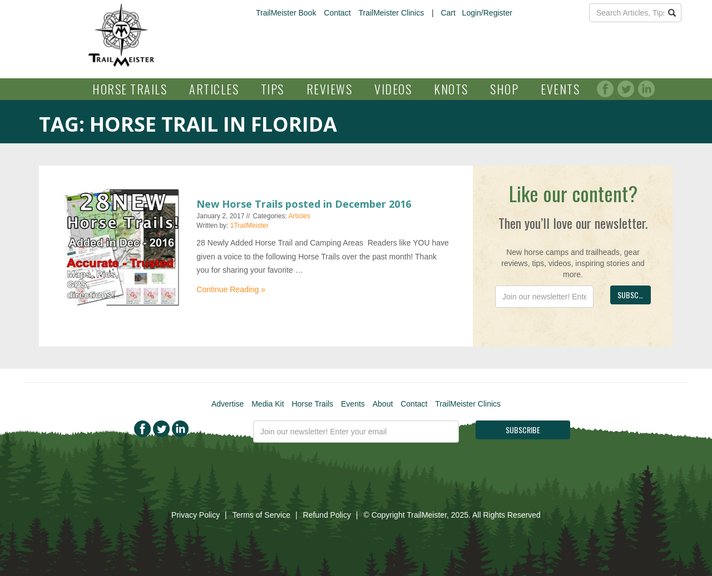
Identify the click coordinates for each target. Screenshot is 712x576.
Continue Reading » (230, 289)
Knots (451, 89)
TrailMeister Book (286, 12)
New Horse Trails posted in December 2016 (303, 204)
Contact (337, 12)
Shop (504, 89)
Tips (272, 89)
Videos (393, 89)
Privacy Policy (195, 514)
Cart (448, 12)
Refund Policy (327, 514)
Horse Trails (129, 89)
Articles (214, 89)
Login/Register (487, 12)
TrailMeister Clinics (391, 12)
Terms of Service (261, 514)
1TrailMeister (249, 225)
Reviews (329, 89)
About (383, 403)
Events (560, 89)
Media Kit (267, 403)
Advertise (227, 403)
